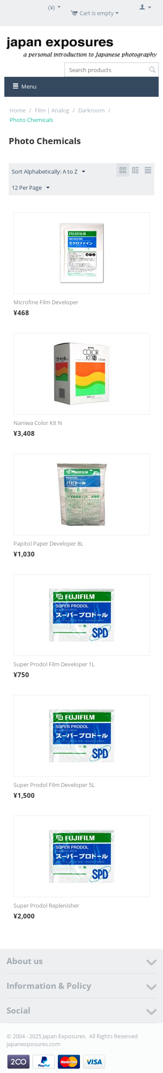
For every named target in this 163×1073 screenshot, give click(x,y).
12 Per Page (31, 188)
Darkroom (91, 110)
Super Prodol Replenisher (46, 905)
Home (18, 110)
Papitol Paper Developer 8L (48, 543)
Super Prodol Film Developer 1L (54, 664)
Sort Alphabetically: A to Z (48, 172)
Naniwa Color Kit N (37, 423)
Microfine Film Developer (45, 302)
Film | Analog (52, 110)
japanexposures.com (33, 1044)
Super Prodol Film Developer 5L (54, 785)
